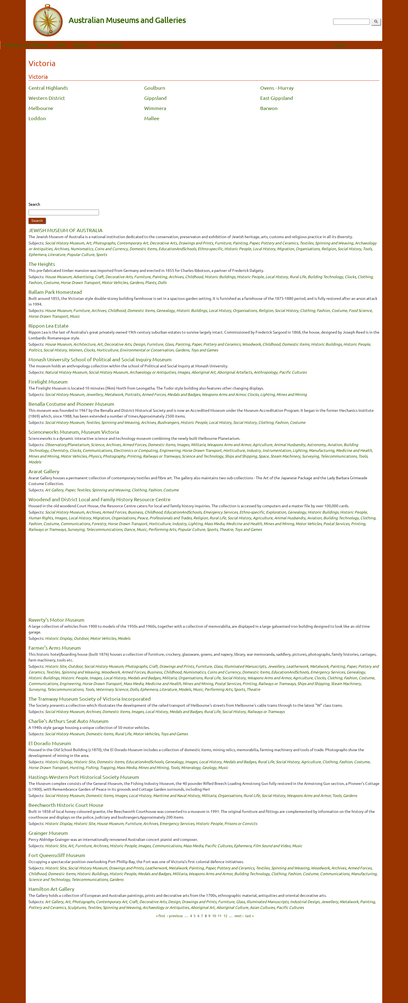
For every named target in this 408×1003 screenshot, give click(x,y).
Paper (254, 242)
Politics (35, 349)
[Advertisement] (204, 163)
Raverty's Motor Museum (56, 619)
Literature (56, 254)
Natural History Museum (66, 372)
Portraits (132, 394)
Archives (61, 248)
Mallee (151, 118)
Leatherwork (297, 666)
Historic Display (58, 638)
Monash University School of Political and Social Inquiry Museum (100, 359)
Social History (349, 248)
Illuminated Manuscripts (245, 666)
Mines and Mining (291, 394)
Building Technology (325, 276)
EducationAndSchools (177, 248)
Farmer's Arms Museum (55, 647)
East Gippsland (276, 98)
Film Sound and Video (271, 845)
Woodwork (251, 344)
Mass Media (214, 523)
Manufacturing (321, 450)
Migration (285, 248)
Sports (101, 254)
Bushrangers (168, 422)
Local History (264, 248)
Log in (366, 44)
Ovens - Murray (277, 88)
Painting (240, 242)
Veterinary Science (112, 689)
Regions (107, 44)
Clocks (350, 276)
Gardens (136, 282)
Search (34, 204)
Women (75, 349)
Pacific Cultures (293, 372)
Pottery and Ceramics (279, 242)
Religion (328, 248)
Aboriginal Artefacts (234, 372)
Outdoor (81, 638)
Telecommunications (339, 455)
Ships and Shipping (241, 455)
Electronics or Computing (136, 450)
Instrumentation (276, 450)
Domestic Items (143, 248)
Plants (150, 282)
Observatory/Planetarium (67, 444)
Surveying (310, 455)
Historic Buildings (220, 276)
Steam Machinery (285, 455)
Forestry (99, 523)
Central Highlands (48, 88)
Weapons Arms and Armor (224, 394)
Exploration (276, 511)
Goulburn (154, 88)
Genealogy (165, 310)
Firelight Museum (48, 381)
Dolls (162, 282)
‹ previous (175, 915)
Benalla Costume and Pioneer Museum (71, 404)
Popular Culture (80, 254)
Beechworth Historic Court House (66, 805)
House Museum (58, 276)
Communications (97, 450)
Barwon (268, 108)
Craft (99, 276)
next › (238, 915)
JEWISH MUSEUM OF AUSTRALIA (66, 230)
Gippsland (155, 98)
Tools (367, 248)
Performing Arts (162, 529)
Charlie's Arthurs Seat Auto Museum (69, 721)
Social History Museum (64, 242)
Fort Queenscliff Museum (57, 855)
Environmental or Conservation (147, 349)
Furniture (223, 242)
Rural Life (298, 276)
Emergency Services (220, 511)
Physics (94, 455)
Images (183, 372)
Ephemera (37, 254)
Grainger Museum (48, 833)
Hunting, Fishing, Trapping (92, 767)
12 (225, 915)
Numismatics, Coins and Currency (99, 248)
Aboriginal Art (203, 372)
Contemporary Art (132, 242)
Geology (209, 767)
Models (35, 461)
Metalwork (113, 394)
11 (220, 915)
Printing (134, 455)
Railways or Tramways (161, 455)
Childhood (194, 276)
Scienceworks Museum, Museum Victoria (74, 432)
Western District (47, 98)
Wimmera (155, 108)
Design (139, 344)
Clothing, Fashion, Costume (323, 310)
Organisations (308, 248)
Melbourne (41, 108)
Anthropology (265, 372)
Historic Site (55, 666)
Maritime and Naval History (176, 795)
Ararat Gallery (44, 471)
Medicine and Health (354, 450)
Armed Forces (154, 394)
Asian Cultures (262, 907)
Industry (253, 450)
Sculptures (76, 907)
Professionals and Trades (170, 517)
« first (160, 915)
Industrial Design (304, 901)
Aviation (334, 444)
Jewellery (94, 394)
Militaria (198, 444)
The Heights (42, 264)
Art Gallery (54, 489)
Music (75, 316)
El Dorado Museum (50, 743)
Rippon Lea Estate (49, 325)
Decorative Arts (163, 242)
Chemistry (59, 450)
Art (88, 242)
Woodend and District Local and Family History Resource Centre (100, 499)
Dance (129, 529)
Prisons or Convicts (240, 823)
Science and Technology (202, 455)
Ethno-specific (210, 248)
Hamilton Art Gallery (51, 889)
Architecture (84, 344)
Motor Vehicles (115, 282)
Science (97, 444)
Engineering (169, 450)
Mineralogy (190, 767)
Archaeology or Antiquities (152, 372)
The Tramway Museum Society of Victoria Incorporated (90, 698)
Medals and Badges (183, 394)
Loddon (37, 118)
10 (214, 915)
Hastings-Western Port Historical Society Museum (84, 777)
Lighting (267, 394)
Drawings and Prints (195, 242)
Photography (114, 455)
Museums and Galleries (51, 44)
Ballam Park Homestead (55, 292)
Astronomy (316, 444)
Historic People (237, 248)
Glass (169, 344)
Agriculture (262, 444)
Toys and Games (204, 349)
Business (135, 511)
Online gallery (135, 44)
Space (264, 455)
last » (249, 915)
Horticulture (107, 349)
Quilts (86, 44)
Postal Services (336, 523)
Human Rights (41, 517)
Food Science (360, 310)
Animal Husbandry (289, 444)
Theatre (226, 529)
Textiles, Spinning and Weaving (326, 242)
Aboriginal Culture (232, 907)
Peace (142, 517)
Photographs (104, 242)
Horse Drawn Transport (80, 282)
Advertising (83, 276)
